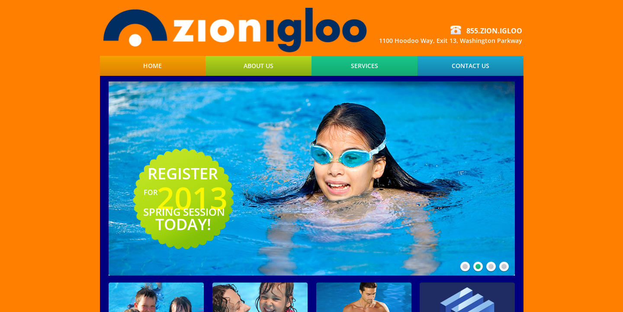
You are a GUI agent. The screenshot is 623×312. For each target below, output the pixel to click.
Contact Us (470, 65)
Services (364, 65)
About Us (258, 65)
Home (152, 65)
